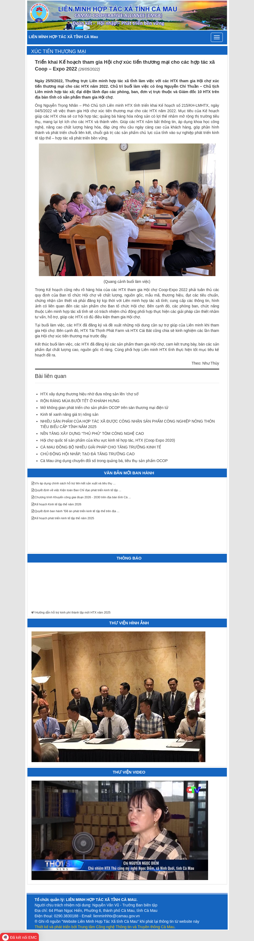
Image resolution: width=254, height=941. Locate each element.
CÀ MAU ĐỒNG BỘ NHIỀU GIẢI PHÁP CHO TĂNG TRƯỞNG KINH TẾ (100, 447)
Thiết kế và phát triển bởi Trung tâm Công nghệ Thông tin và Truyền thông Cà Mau (104, 927)
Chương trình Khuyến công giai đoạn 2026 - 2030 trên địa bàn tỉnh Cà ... (81, 497)
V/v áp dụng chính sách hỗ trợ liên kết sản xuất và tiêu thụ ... (74, 483)
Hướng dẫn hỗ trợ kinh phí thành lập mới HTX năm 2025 (71, 614)
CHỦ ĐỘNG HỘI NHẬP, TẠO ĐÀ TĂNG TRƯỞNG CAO (87, 454)
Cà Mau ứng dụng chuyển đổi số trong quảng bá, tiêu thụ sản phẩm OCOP (104, 461)
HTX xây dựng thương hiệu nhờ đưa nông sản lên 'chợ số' (89, 394)
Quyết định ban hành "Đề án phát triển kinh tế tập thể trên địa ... (76, 511)
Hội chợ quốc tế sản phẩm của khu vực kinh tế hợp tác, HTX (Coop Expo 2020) (107, 440)
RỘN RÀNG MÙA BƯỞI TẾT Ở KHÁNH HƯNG (80, 401)
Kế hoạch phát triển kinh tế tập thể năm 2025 (63, 518)
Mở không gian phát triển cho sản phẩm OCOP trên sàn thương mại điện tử (104, 407)
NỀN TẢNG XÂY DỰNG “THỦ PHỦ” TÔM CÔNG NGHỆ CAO (92, 433)
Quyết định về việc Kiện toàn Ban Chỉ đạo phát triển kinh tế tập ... (76, 490)
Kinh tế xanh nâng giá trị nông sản (69, 414)
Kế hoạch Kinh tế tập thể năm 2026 (56, 504)
